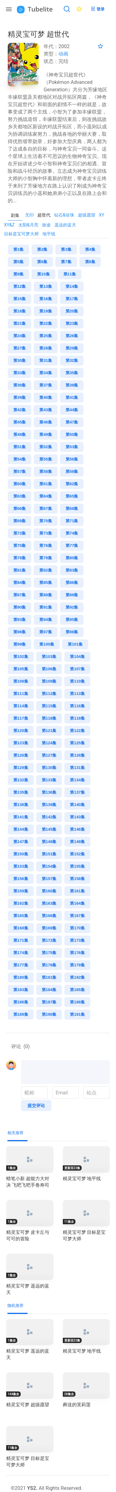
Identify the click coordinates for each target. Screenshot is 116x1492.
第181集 (49, 977)
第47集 (72, 422)
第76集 (45, 545)
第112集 (49, 693)
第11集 (69, 274)
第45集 (19, 422)
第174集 (20, 952)
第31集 (45, 360)
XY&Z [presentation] (9, 224)
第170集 (77, 928)
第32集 (72, 360)
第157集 (49, 878)
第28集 (45, 348)
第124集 (49, 743)
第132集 (20, 780)
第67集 (45, 508)
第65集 (72, 496)
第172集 (49, 940)
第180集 (20, 977)
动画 (63, 54)
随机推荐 (15, 1305)
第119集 (77, 718)
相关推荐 (15, 1132)
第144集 (20, 829)
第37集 (45, 385)
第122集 (77, 730)
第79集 (45, 558)
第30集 (19, 360)
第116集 (77, 706)
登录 (98, 8)
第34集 (45, 372)
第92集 (72, 607)
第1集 (18, 249)
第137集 (77, 792)
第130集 (49, 767)
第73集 (45, 533)
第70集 (45, 521)
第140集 (77, 804)
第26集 (72, 335)
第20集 (72, 311)
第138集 (20, 804)
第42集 (19, 409)
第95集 (72, 619)
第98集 (72, 632)
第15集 (19, 298)
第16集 (45, 298)
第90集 (19, 607)
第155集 (77, 866)
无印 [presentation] (29, 215)
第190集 (49, 1014)
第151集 (49, 854)
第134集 (77, 780)
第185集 (77, 989)
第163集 (49, 903)
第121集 (49, 730)
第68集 (72, 508)
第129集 (20, 767)
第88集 (45, 595)
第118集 (49, 718)
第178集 (49, 965)
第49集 (45, 434)
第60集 (19, 483)
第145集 (49, 829)
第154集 (49, 866)
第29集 (72, 348)
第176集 (77, 952)
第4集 (90, 249)
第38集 (72, 385)
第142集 (49, 817)
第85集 (45, 582)
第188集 (77, 1002)
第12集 (19, 286)
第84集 (19, 582)
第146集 (77, 829)
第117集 (20, 718)
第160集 (49, 891)
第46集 (45, 422)
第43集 (45, 409)
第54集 (19, 459)
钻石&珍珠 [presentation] (64, 215)
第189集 (20, 1014)
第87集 (19, 595)
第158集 (77, 878)
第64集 (45, 496)
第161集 (77, 891)
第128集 (77, 755)
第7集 (66, 261)
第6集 (42, 261)
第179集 (77, 965)
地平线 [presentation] (48, 233)
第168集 (20, 928)
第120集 (20, 730)
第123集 (20, 743)
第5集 (18, 261)
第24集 (19, 335)
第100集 (46, 644)
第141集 (20, 817)
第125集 (77, 743)
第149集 (77, 841)
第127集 (49, 755)
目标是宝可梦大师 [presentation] (21, 233)
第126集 (20, 755)
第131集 (77, 767)
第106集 (49, 669)
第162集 (20, 903)
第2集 (42, 249)
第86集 (72, 582)
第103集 (49, 656)
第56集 (72, 459)
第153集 (20, 866)
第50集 (72, 434)
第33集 (19, 372)
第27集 (19, 348)
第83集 (72, 570)
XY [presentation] (101, 215)
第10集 (43, 274)
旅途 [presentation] (46, 224)
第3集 (66, 249)
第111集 (20, 693)
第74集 (72, 533)
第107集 (77, 669)
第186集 (20, 1002)
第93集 (19, 619)
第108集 (20, 681)
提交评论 (36, 1105)
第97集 (45, 632)
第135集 (20, 792)
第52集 (45, 446)
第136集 (49, 792)
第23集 (72, 323)
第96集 (19, 632)
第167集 (77, 915)
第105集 (20, 669)
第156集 (20, 878)
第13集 (45, 286)
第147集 (20, 841)
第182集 (77, 977)
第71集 (72, 521)
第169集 (49, 928)
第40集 (45, 397)
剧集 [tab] (15, 215)
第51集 (19, 446)
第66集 (19, 508)
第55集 (45, 459)
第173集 (77, 940)
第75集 (19, 545)
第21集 (19, 323)
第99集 (19, 644)
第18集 (19, 311)
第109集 (49, 681)
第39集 (19, 397)
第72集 (19, 533)
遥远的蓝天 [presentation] (65, 224)
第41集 (72, 397)
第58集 (45, 471)
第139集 (49, 804)
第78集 (19, 558)
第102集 (20, 656)
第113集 (77, 693)
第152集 (77, 854)
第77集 (72, 545)
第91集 (45, 607)
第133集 (49, 780)
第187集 (49, 1002)
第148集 (49, 841)
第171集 (20, 940)
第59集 (72, 471)
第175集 (49, 952)
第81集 (19, 570)
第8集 (90, 261)
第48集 (19, 434)
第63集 (19, 496)
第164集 (77, 903)
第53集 (72, 446)
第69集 (19, 521)
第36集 (19, 385)
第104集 (77, 656)
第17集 (72, 298)
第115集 (49, 706)
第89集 (72, 595)
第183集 (20, 989)
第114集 (20, 706)
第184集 (49, 989)
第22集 (45, 323)
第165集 (20, 915)
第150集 (20, 854)
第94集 (45, 619)
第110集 (77, 681)
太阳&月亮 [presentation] (28, 224)
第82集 (45, 570)
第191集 (77, 1014)
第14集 (72, 286)
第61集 (45, 483)
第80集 (72, 558)
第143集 (77, 817)
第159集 (20, 891)
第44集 (72, 409)
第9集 (18, 274)
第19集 (45, 311)
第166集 (49, 915)
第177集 (20, 965)
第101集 (75, 644)
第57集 (19, 471)
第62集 (72, 483)
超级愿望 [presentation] (86, 215)
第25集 (45, 335)
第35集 (72, 372)
